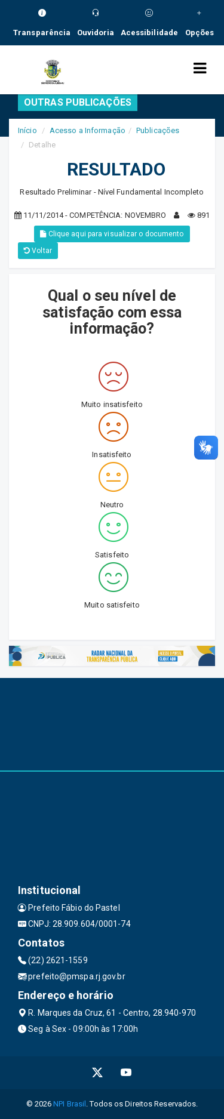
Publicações (157, 130)
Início (27, 130)
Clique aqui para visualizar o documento (111, 234)
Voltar (38, 250)
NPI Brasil (69, 1103)
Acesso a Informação (87, 130)
